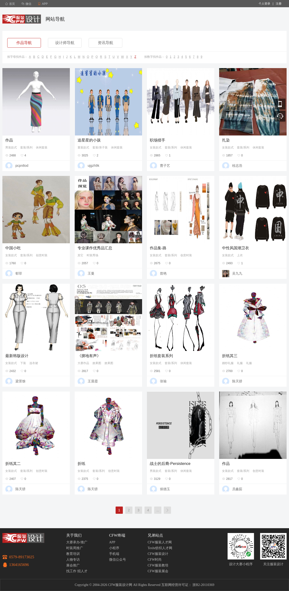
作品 (9, 140)
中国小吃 (13, 248)
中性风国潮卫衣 (235, 248)
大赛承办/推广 (76, 542)
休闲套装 (41, 147)
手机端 (114, 554)
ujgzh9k (93, 165)
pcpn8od (21, 165)
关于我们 (74, 535)
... (157, 510)
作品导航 (24, 43)
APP (112, 542)
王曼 (91, 273)
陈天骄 (237, 381)
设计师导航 (64, 43)
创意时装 (41, 255)
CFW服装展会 (158, 571)
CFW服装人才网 (160, 542)
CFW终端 (117, 535)
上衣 (240, 255)
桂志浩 (237, 165)
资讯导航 (105, 43)
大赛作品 (83, 363)
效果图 (96, 363)
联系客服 (280, 116)
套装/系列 (26, 147)
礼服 (240, 363)
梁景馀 (20, 381)
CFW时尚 (155, 559)
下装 (23, 363)
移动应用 (280, 104)
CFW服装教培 (158, 565)
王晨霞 (93, 381)
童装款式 (83, 147)
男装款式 (11, 147)
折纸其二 (13, 464)
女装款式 (155, 147)
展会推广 (73, 565)
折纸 (81, 464)
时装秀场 (92, 255)
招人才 (82, 571)
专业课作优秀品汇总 (95, 248)
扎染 (226, 140)
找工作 (71, 571)
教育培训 (73, 554)
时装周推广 (74, 548)
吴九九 (237, 273)
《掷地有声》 (89, 356)
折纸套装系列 (161, 356)
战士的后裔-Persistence (170, 464)
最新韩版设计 (16, 356)
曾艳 (163, 273)
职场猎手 (157, 140)
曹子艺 (165, 165)
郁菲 (18, 273)
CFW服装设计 (158, 554)
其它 (80, 255)
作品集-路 (158, 248)
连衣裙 (33, 363)
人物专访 (73, 559)
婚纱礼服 (228, 363)
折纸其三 (229, 356)
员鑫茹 (237, 489)
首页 (10, 4)
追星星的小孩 (89, 140)
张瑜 (163, 381)
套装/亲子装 (100, 147)
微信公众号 (117, 559)
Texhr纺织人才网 (160, 548)
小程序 (114, 548)
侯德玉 (165, 489)
